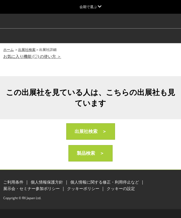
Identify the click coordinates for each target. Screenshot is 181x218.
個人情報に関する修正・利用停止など (105, 182)
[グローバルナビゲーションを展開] (90, 6)
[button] (90, 131)
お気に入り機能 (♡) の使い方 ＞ (32, 56)
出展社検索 (27, 49)
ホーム (8, 49)
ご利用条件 (14, 182)
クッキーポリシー (83, 188)
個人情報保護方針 (47, 182)
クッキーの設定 (121, 188)
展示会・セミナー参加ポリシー (32, 188)
